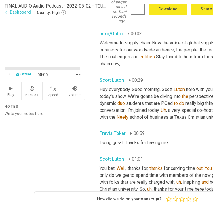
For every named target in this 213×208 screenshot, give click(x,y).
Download (168, 9)
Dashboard (18, 12)
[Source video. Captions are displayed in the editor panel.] (42, 39)
